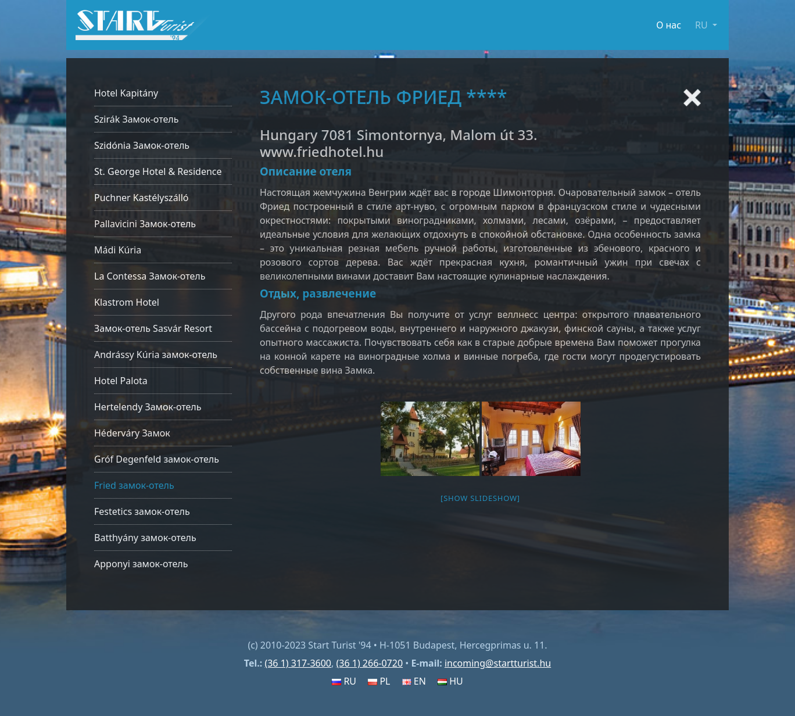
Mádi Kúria (117, 250)
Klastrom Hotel (126, 302)
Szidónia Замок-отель (141, 145)
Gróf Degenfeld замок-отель (156, 459)
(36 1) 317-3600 (297, 663)
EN (414, 681)
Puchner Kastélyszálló (141, 197)
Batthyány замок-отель (145, 537)
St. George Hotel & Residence (158, 171)
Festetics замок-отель (142, 511)
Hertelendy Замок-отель (147, 406)
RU (344, 681)
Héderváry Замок (132, 433)
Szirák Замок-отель (136, 119)
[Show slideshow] (480, 498)
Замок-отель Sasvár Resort (153, 328)
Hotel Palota (121, 380)
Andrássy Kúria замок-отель (155, 354)
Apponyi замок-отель (141, 563)
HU (450, 681)
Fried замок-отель (134, 485)
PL (379, 681)
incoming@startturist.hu (498, 663)
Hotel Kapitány (126, 93)
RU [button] (702, 25)
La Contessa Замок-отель (149, 276)
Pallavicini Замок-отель (145, 223)
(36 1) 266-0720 (369, 663)
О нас (668, 25)
